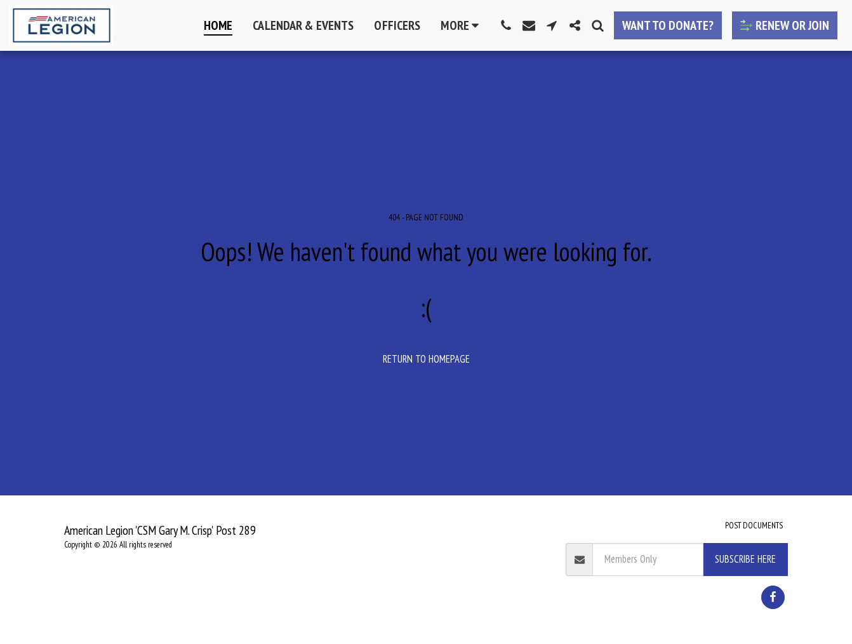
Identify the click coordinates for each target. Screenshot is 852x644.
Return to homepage (426, 359)
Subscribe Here (745, 559)
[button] (506, 25)
